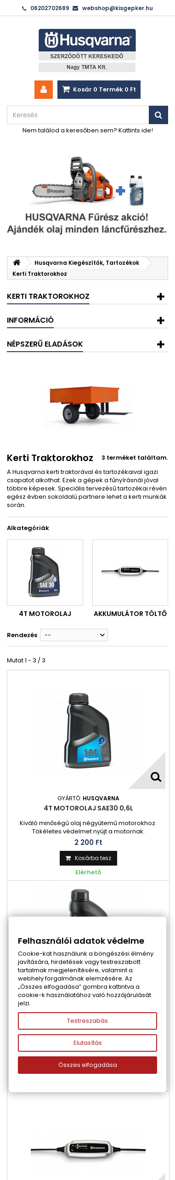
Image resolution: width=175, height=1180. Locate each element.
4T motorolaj (45, 613)
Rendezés (22, 635)
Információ (30, 320)
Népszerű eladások (45, 344)
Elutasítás (87, 1042)
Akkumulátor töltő (130, 613)
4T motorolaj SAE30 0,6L (88, 808)
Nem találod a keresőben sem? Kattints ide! (88, 130)
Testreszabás (87, 1020)
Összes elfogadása (87, 1064)
